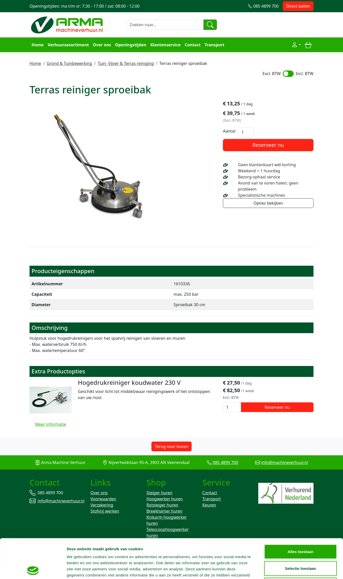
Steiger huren (159, 493)
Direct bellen (298, 6)
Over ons (102, 45)
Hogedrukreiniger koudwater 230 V (129, 382)
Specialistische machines (261, 195)
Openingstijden (130, 45)
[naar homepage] (68, 24)
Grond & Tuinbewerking (69, 63)
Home (38, 45)
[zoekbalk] (165, 25)
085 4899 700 (225, 462)
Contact (193, 45)
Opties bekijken (268, 203)
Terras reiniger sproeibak (183, 63)
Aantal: (229, 131)
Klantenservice (165, 45)
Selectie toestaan (300, 529)
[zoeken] (210, 25)
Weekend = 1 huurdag (259, 171)
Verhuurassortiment (68, 45)
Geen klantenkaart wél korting (267, 164)
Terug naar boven (171, 446)
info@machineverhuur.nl (284, 462)
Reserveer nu (268, 145)
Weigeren (300, 545)
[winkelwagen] (308, 44)
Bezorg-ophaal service (259, 177)
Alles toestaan (300, 512)
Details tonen (275, 569)
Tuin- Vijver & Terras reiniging (126, 63)
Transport (214, 45)
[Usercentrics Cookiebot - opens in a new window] (33, 569)
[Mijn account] (296, 44)
